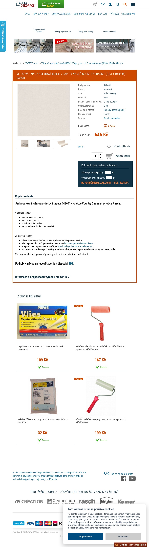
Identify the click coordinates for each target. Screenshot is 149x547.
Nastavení (123, 536)
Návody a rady (41, 13)
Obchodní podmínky (84, 13)
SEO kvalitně (38, 532)
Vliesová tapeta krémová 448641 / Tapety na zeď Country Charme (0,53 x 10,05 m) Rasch (82, 63)
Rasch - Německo (112, 118)
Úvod (27, 13)
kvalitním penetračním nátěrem (78, 243)
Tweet (80, 146)
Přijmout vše (85, 536)
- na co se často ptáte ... (120, 474)
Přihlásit (115, 13)
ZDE (71, 263)
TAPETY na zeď (32, 63)
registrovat (128, 13)
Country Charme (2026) (114, 109)
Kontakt (102, 13)
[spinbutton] (95, 156)
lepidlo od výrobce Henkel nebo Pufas (75, 246)
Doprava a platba (61, 13)
